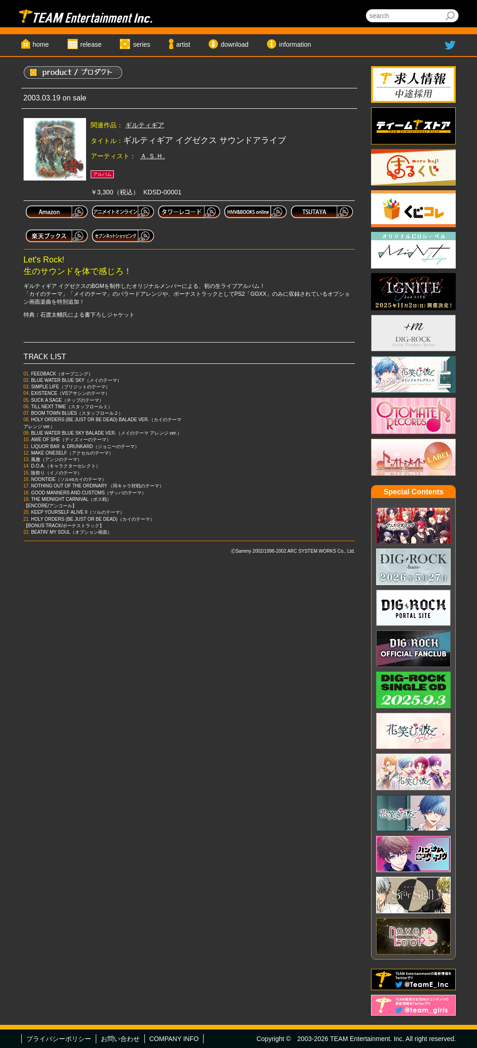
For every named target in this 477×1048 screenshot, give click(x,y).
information (295, 44)
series (141, 44)
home (41, 44)
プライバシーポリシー (58, 1038)
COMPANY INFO (174, 1038)
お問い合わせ (120, 1038)
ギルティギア (144, 125)
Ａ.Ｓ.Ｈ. (152, 156)
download (234, 44)
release (91, 44)
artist (183, 44)
